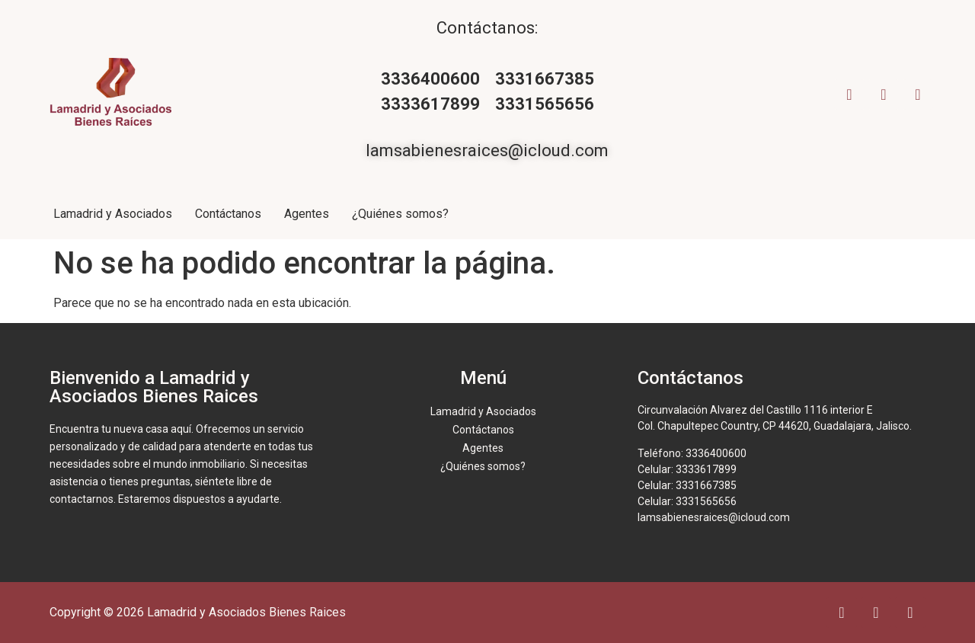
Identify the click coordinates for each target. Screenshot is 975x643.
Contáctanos (228, 213)
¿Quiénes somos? (400, 213)
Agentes (306, 213)
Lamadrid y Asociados (112, 213)
